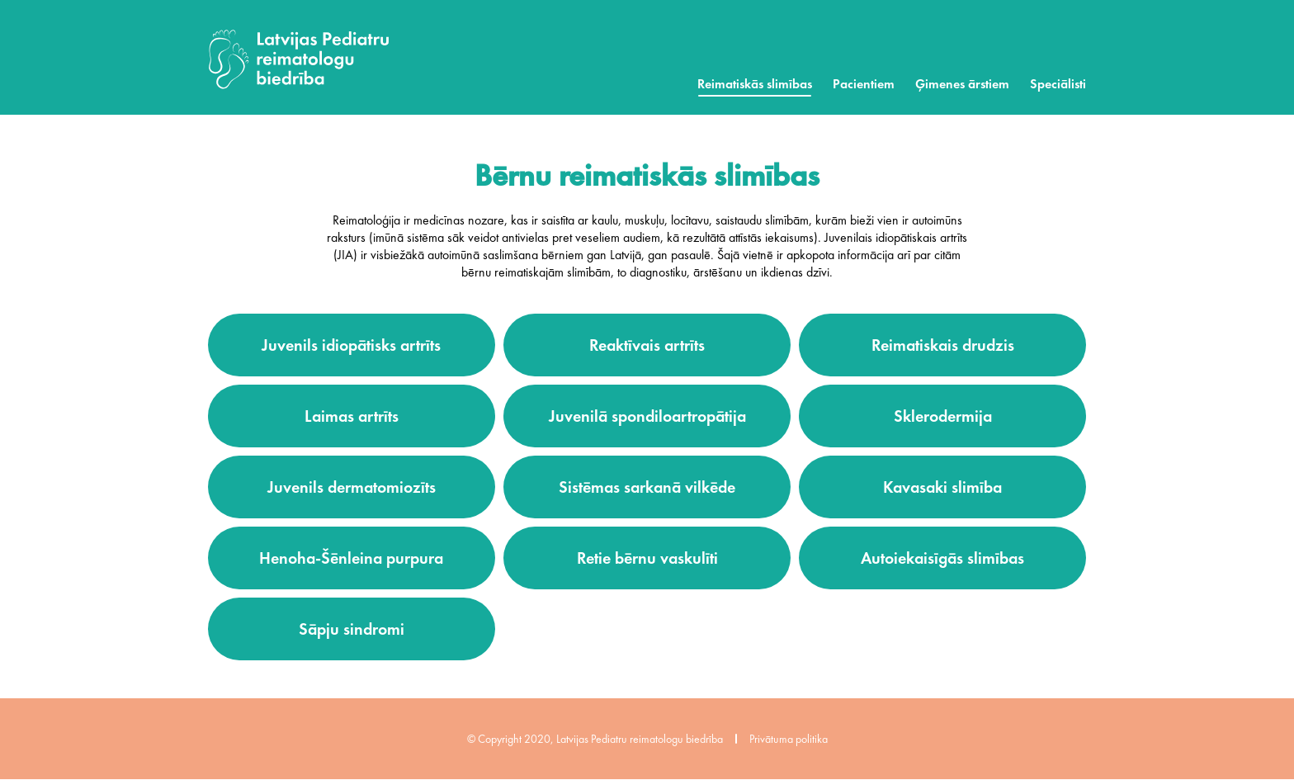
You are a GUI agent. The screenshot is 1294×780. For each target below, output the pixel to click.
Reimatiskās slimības (754, 83)
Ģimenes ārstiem (962, 83)
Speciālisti (1058, 83)
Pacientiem (864, 83)
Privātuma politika (788, 738)
